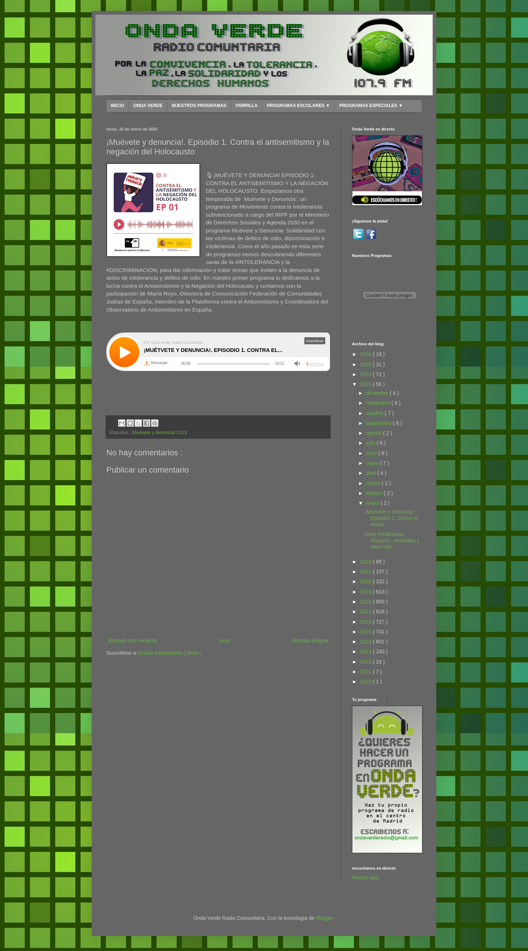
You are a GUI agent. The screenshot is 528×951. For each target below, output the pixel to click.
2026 (366, 354)
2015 (366, 632)
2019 (366, 592)
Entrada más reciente (132, 640)
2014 (366, 642)
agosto (374, 433)
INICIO (117, 105)
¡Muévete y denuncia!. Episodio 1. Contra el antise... (391, 518)
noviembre (378, 403)
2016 (366, 622)
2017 (366, 611)
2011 (366, 672)
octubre (375, 413)
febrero (375, 493)
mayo (373, 463)
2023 (366, 384)
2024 (366, 374)
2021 (366, 571)
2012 (366, 662)
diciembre (378, 393)
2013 (366, 651)
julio (371, 443)
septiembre (379, 423)
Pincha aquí (365, 878)
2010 (366, 681)
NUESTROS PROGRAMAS (199, 105)
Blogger (324, 918)
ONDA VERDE (148, 105)
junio (372, 453)
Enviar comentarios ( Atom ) (170, 653)
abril (371, 473)
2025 (366, 364)
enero (373, 503)
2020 (366, 581)
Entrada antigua (310, 640)
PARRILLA (247, 105)
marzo (374, 483)
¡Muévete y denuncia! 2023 (159, 432)
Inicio (225, 640)
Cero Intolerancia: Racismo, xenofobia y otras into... (392, 540)
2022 (366, 562)
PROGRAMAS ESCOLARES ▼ (298, 105)
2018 (366, 602)
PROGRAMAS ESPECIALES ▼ (371, 105)
